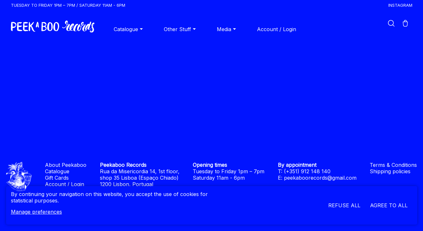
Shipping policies (390, 171)
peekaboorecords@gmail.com (320, 178)
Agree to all (389, 205)
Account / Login (276, 29)
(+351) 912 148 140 (307, 171)
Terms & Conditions (393, 165)
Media (227, 29)
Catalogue (129, 29)
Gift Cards (57, 178)
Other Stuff (181, 29)
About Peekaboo (65, 165)
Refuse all (344, 205)
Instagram (400, 5)
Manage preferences (36, 212)
